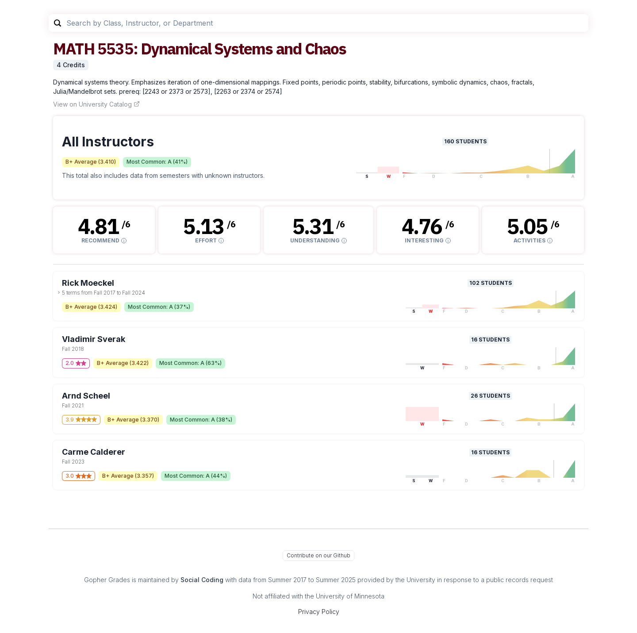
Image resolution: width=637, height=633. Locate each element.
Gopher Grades (107, 579)
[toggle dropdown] (59, 292)
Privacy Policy (318, 611)
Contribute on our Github (318, 555)
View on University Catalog (96, 104)
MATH (73, 48)
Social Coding (201, 579)
